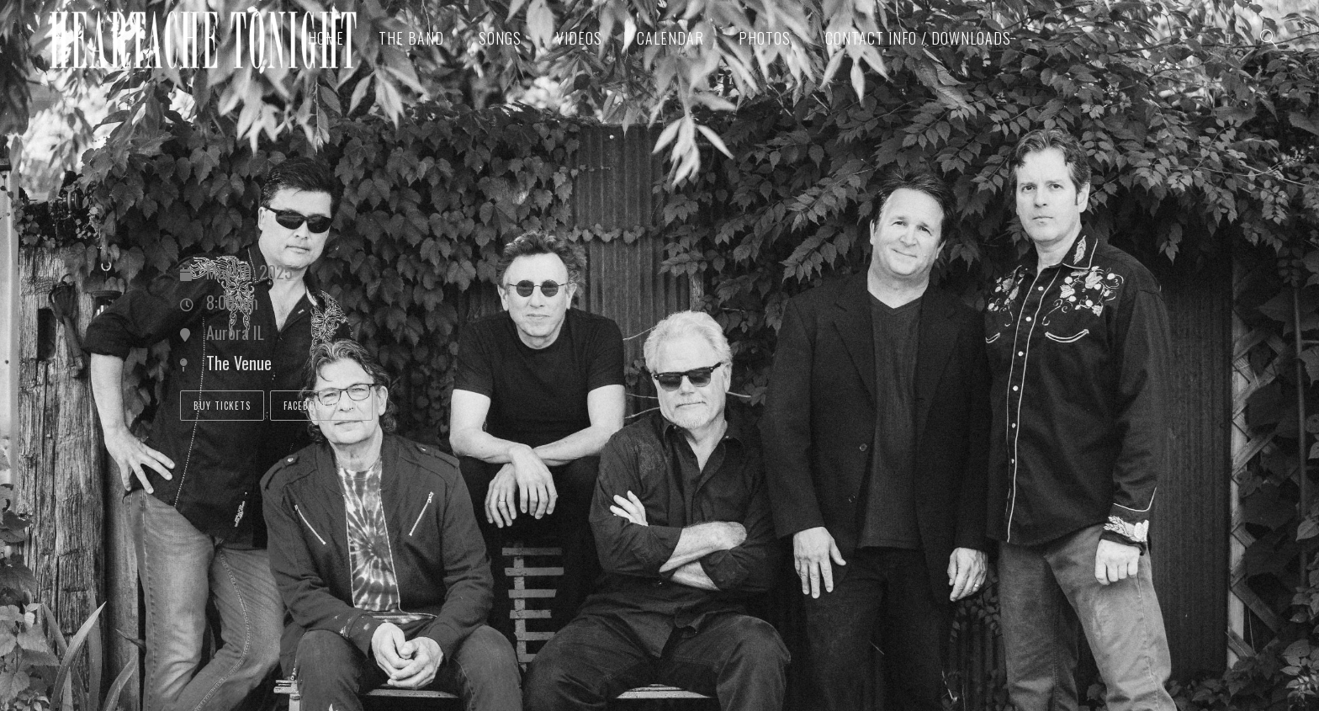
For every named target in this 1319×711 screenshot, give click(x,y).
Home (326, 38)
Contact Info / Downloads (918, 38)
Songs (500, 38)
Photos (765, 38)
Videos (579, 38)
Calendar (670, 38)
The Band (411, 38)
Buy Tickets (222, 405)
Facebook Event (321, 405)
